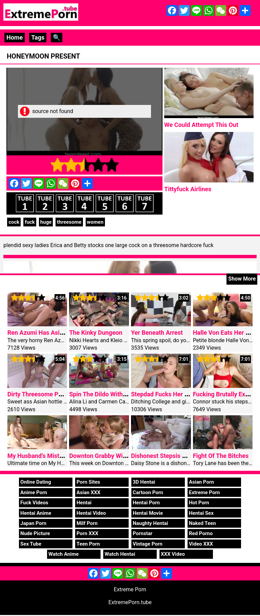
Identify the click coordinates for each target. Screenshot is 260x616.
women (95, 222)
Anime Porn (33, 492)
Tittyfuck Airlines (187, 189)
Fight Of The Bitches (221, 455)
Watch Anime (63, 554)
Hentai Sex (201, 513)
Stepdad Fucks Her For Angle (171, 394)
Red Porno (201, 533)
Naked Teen (202, 523)
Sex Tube (30, 544)
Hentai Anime (35, 513)
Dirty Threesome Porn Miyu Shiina (54, 394)
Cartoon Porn (148, 492)
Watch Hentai (120, 554)
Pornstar (142, 533)
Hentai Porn (146, 503)
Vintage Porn (147, 544)
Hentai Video (91, 513)
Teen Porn (88, 544)
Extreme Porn (204, 492)
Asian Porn (201, 482)
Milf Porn (87, 523)
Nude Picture (35, 533)
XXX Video (173, 554)
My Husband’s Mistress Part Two (52, 455)
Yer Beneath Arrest (157, 332)
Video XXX (201, 544)
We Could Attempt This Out (201, 124)
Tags (37, 37)
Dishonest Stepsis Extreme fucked (178, 455)
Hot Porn (199, 503)
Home (14, 37)
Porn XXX (87, 533)
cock (13, 222)
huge (45, 222)
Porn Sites (88, 482)
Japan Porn (33, 523)
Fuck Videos (34, 503)
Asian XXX (88, 492)
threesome (69, 222)
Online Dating (35, 482)
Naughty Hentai (150, 523)
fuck (30, 222)
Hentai (84, 503)
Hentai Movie (148, 513)
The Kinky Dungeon (95, 332)
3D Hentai (144, 482)
